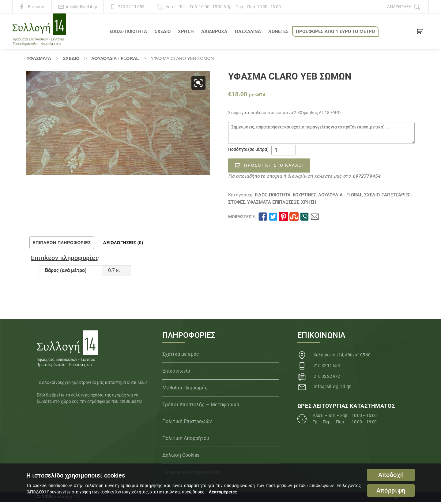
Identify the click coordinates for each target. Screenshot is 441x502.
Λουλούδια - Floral (115, 58)
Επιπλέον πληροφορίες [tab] (61, 242)
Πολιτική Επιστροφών (187, 421)
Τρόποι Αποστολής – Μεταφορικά (200, 404)
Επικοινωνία (176, 371)
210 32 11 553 (131, 6)
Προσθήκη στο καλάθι (274, 165)
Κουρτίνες (304, 195)
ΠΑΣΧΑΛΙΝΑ (248, 31)
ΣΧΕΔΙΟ (163, 31)
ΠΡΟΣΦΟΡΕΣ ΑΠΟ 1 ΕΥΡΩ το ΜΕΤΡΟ (335, 31)
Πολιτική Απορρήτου (185, 438)
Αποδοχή (391, 474)
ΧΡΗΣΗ (186, 31)
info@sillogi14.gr (81, 6)
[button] (198, 83)
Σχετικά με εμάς (180, 354)
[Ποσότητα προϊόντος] (283, 150)
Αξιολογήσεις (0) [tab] (123, 242)
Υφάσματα (38, 58)
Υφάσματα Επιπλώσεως (273, 202)
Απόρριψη (390, 490)
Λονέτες (278, 31)
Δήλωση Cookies (180, 455)
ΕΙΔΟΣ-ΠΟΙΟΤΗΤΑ (128, 31)
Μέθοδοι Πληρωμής (185, 388)
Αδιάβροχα (214, 31)
